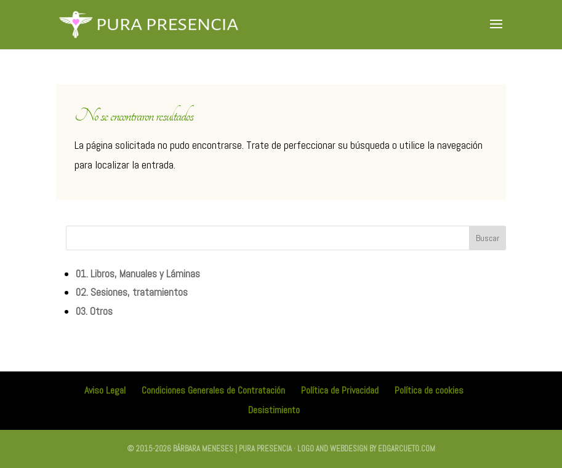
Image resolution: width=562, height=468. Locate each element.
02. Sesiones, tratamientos (132, 292)
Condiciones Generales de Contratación (213, 390)
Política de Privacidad (340, 390)
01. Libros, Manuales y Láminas (138, 273)
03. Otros (94, 311)
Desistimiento (274, 409)
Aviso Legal (105, 390)
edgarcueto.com (406, 448)
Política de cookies (429, 390)
